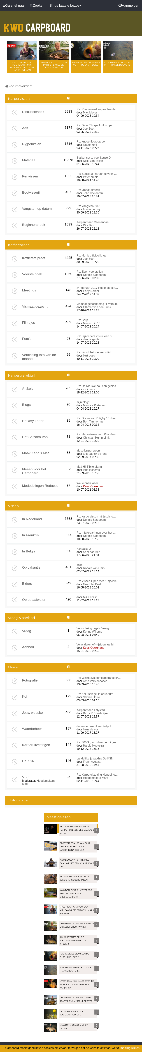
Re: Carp (82, 320)
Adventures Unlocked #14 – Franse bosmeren (118, 63)
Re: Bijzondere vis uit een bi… (95, 336)
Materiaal (29, 160)
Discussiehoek (33, 112)
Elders (27, 583)
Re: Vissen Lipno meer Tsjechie (96, 581)
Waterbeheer (32, 729)
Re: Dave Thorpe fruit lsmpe (94, 125)
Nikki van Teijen (93, 160)
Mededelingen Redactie (40, 486)
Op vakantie (31, 567)
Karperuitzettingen (36, 745)
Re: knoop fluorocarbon (91, 141)
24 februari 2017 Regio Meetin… (97, 287)
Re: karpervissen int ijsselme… (96, 516)
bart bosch (89, 355)
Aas (25, 128)
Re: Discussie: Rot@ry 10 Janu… (97, 418)
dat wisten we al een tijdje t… (95, 726)
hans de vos (90, 729)
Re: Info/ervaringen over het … (96, 532)
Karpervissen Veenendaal (92, 222)
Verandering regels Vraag (92, 628)
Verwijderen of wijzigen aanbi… (96, 644)
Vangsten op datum (37, 208)
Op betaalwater (33, 600)
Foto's (26, 339)
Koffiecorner (18, 245)
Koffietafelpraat (33, 258)
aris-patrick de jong (95, 453)
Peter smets (90, 177)
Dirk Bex (88, 225)
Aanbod (28, 647)
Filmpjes (28, 322)
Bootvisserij (31, 192)
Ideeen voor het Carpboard (34, 471)
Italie (79, 564)
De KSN (28, 761)
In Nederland (32, 519)
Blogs (26, 405)
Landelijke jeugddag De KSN (94, 758)
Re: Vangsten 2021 (88, 206)
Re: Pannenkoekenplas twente (95, 109)
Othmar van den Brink (97, 307)
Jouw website (32, 712)
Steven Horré (91, 697)
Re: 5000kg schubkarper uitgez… (97, 742)
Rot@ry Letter (33, 421)
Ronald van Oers (93, 568)
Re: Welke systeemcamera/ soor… (98, 677)
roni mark (89, 389)
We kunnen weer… (88, 483)
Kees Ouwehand (93, 486)
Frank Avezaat (92, 761)
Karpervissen (19, 99)
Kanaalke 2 (83, 548)
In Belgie (29, 551)
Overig (13, 667)
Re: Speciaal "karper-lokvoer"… (96, 173)
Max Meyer (90, 112)
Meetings (29, 290)
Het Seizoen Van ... (37, 437)
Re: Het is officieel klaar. (91, 255)
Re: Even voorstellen (89, 271)
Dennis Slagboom (94, 274)
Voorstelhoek (32, 274)
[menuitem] (128, 5)
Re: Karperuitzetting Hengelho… (97, 774)
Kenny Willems (92, 631)
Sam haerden (91, 552)
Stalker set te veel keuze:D (93, 157)
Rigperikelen (31, 144)
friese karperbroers (88, 450)
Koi (24, 696)
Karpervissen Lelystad (90, 710)
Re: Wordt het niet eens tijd (93, 352)
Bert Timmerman (93, 421)
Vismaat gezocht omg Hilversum (97, 303)
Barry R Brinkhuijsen (96, 713)
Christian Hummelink (96, 437)
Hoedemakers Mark (95, 777)
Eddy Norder (91, 291)
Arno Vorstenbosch (95, 681)
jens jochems (91, 469)
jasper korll (90, 144)
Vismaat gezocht (35, 306)
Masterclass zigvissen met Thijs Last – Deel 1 (86, 63)
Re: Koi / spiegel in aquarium (94, 693)
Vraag (26, 631)
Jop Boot (88, 128)
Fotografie (30, 680)
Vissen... (14, 506)
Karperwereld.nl (21, 375)
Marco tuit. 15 (91, 323)
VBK (25, 777)
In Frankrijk (30, 535)
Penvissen (30, 176)
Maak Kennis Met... (37, 453)
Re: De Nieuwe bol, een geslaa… (97, 386)
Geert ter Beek (92, 584)
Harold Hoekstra (93, 745)
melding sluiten (130, 1047)
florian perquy (91, 209)
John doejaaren (93, 193)
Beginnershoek (33, 225)
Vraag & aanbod (21, 618)
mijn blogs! (83, 402)
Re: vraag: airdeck (88, 189)
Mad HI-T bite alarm (89, 466)
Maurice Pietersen (94, 405)
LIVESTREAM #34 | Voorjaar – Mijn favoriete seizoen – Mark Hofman (22, 66)
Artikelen (29, 388)
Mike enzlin (90, 597)
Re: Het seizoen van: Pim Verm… (97, 434)
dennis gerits (91, 339)
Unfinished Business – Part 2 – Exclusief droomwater (54, 65)
